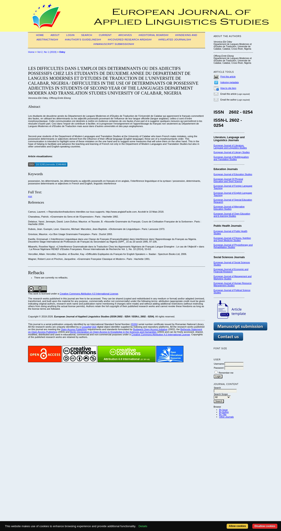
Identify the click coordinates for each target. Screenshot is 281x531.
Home (40, 35)
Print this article (228, 76)
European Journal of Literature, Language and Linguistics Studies (230, 146)
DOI (94, 326)
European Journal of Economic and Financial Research (231, 270)
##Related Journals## (174, 39)
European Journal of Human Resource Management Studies (232, 284)
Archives (125, 35)
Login (70, 35)
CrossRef (87, 326)
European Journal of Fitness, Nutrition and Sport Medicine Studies (232, 239)
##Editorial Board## (153, 35)
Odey (62, 52)
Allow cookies (237, 526)
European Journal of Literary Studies (232, 152)
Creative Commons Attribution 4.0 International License (89, 293)
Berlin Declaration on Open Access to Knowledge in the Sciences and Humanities (113, 332)
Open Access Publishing (74, 329)
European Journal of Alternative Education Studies (229, 208)
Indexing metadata (229, 82)
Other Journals (226, 417)
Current (105, 35)
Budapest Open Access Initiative (150, 329)
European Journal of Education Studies (233, 174)
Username (219, 364)
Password (219, 368)
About (55, 35)
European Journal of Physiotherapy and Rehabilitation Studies (233, 246)
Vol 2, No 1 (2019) (46, 52)
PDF (30, 196)
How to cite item (228, 88)
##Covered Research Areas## (130, 39)
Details (142, 526)
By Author (224, 412)
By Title (222, 414)
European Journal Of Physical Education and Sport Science (228, 180)
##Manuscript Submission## (114, 44)
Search (86, 35)
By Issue (223, 410)
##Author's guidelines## (83, 39)
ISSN (134, 324)
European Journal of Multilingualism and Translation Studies (231, 158)
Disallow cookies (264, 526)
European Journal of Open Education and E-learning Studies (232, 215)
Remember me (226, 373)
